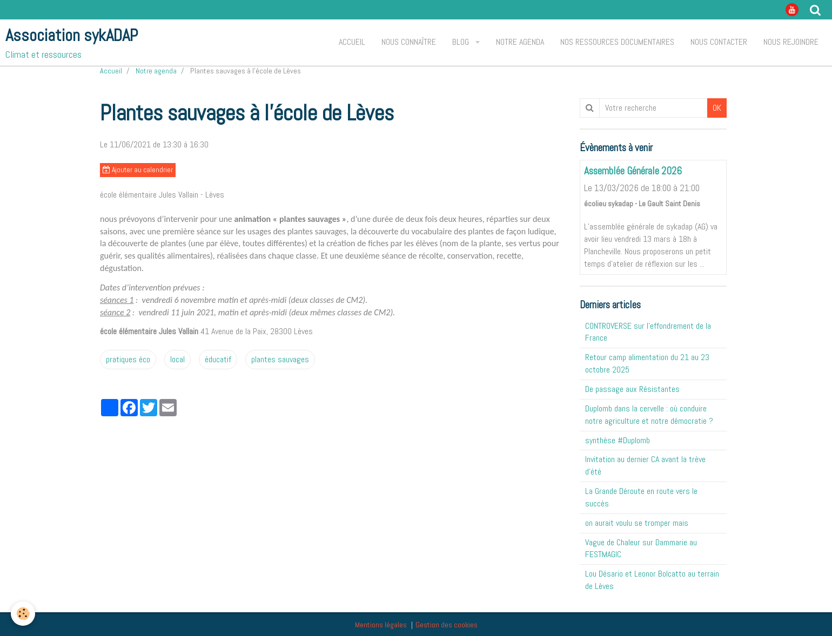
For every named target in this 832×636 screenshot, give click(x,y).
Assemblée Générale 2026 (633, 171)
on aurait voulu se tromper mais (636, 523)
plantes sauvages (280, 359)
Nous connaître (408, 42)
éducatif (218, 359)
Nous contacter (718, 42)
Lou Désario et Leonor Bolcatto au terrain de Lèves (652, 580)
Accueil (352, 42)
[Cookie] (23, 613)
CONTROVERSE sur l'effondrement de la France (648, 332)
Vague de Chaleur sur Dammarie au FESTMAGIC (641, 548)
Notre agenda (520, 42)
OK (717, 107)
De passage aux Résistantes (632, 389)
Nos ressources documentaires (617, 42)
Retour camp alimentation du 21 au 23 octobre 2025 (647, 363)
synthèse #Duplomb (617, 440)
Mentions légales (381, 625)
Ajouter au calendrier (138, 169)
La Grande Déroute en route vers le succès (641, 497)
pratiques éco (128, 359)
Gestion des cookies (446, 625)
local (177, 359)
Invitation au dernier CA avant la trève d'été (645, 465)
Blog (461, 42)
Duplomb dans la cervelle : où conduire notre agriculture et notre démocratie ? (649, 415)
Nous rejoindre (790, 42)
